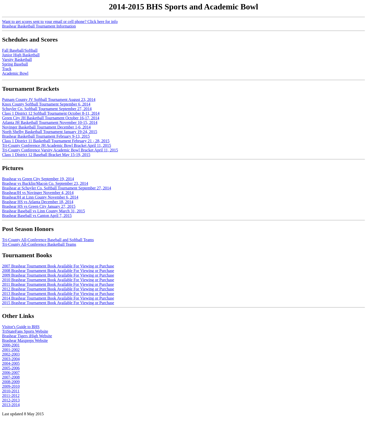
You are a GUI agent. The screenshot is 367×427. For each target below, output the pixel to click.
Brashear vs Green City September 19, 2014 (38, 179)
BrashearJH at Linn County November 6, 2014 (40, 197)
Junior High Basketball (21, 55)
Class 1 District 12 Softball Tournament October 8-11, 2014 (50, 113)
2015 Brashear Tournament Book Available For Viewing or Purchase (58, 303)
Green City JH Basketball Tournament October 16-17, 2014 (50, 118)
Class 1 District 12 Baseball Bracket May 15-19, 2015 (46, 154)
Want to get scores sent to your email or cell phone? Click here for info (60, 21)
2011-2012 (11, 395)
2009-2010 (11, 386)
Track (6, 69)
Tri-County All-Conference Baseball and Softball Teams (48, 240)
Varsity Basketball (17, 59)
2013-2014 (11, 405)
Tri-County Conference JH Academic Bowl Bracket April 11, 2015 (56, 145)
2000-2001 (11, 345)
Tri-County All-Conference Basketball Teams (39, 244)
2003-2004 (11, 359)
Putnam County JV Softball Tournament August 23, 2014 (48, 99)
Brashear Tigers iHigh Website (27, 336)
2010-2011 (11, 391)
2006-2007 (11, 372)
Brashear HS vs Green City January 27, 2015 (38, 206)
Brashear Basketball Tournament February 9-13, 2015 (46, 136)
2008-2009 (11, 382)
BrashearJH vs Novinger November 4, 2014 (38, 192)
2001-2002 (11, 349)
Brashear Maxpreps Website (25, 340)
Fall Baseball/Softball (19, 50)
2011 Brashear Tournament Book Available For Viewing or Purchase (58, 284)
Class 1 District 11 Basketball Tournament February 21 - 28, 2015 (55, 141)
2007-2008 (11, 377)
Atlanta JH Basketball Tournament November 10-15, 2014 (49, 122)
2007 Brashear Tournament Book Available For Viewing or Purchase (58, 266)
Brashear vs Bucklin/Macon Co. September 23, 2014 (45, 183)
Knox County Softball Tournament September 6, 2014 (46, 104)
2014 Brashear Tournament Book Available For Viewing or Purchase (58, 298)
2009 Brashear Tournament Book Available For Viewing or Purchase (58, 275)
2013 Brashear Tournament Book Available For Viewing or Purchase (58, 293)
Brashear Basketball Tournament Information (39, 26)
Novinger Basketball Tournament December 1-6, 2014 (46, 127)
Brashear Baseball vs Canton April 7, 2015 (37, 215)
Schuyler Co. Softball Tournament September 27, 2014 (46, 109)
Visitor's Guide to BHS (21, 327)
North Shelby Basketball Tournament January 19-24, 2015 (49, 132)
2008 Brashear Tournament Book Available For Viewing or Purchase (58, 270)
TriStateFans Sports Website (25, 331)
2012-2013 (11, 400)
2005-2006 (11, 368)
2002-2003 (11, 354)
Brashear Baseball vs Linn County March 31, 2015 (43, 211)
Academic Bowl (15, 73)
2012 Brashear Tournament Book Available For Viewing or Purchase (58, 289)
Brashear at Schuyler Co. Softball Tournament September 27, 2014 (56, 188)
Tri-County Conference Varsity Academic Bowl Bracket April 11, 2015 (60, 150)
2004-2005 (11, 363)
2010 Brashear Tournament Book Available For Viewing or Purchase (58, 280)
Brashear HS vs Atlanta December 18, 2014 (37, 202)
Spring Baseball (15, 64)
